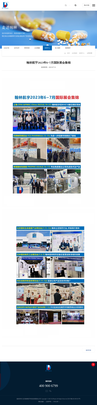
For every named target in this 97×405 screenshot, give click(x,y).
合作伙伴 (16, 48)
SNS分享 (55, 401)
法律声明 (48, 401)
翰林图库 (67, 48)
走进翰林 (74, 53)
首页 (68, 53)
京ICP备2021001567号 (74, 399)
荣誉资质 (27, 48)
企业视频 (37, 48)
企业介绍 (6, 48)
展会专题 (86, 5)
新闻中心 (47, 48)
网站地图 (41, 401)
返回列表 (88, 350)
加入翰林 (57, 48)
